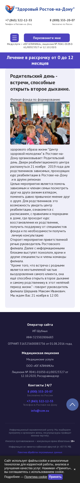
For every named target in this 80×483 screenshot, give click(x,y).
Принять (55, 476)
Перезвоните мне (47, 38)
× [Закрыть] (75, 469)
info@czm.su (40, 411)
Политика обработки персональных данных (40, 452)
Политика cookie (35, 476)
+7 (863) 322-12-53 (18, 20)
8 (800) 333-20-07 (62, 20)
